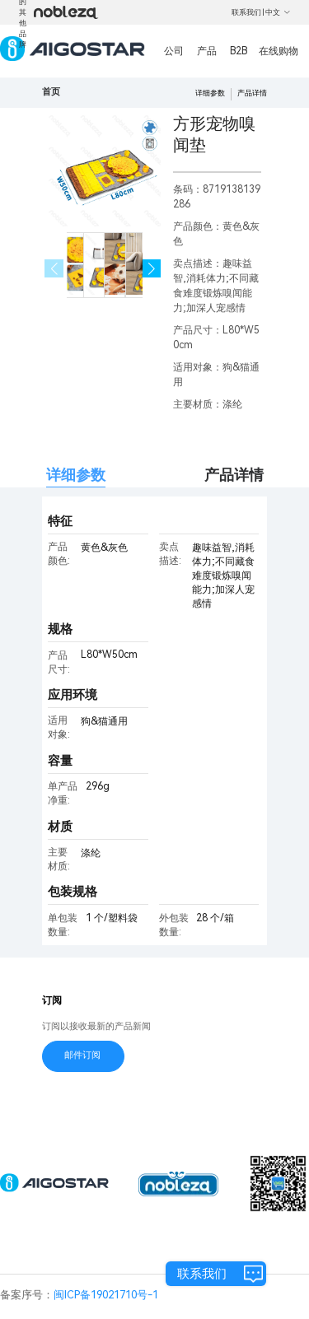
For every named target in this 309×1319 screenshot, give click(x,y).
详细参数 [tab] (75, 474)
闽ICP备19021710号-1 (106, 1295)
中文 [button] (278, 12)
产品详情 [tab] (234, 474)
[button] (152, 268)
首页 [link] (51, 91)
